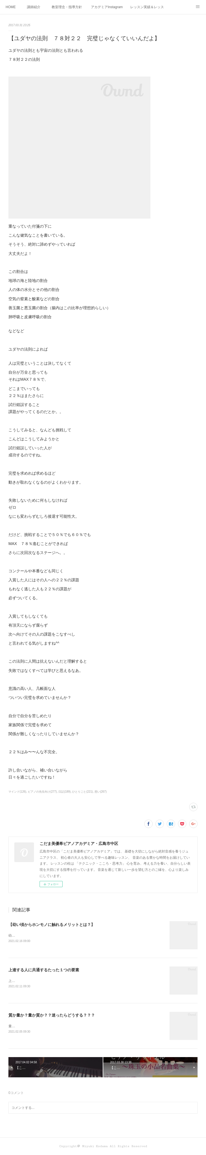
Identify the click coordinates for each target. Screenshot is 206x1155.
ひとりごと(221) (82, 791)
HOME (11, 7)
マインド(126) (17, 791)
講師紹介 (33, 7)
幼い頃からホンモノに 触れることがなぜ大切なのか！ (48, 936)
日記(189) (64, 791)
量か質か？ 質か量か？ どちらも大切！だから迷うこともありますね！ (60, 1026)
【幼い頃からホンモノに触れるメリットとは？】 (51, 924)
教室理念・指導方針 (67, 7)
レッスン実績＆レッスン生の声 (147, 7)
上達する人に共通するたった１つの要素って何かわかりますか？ (57, 981)
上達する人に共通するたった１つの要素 (43, 970)
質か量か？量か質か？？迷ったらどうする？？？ (51, 1015)
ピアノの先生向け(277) (42, 791)
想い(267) (101, 791)
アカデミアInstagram (107, 7)
